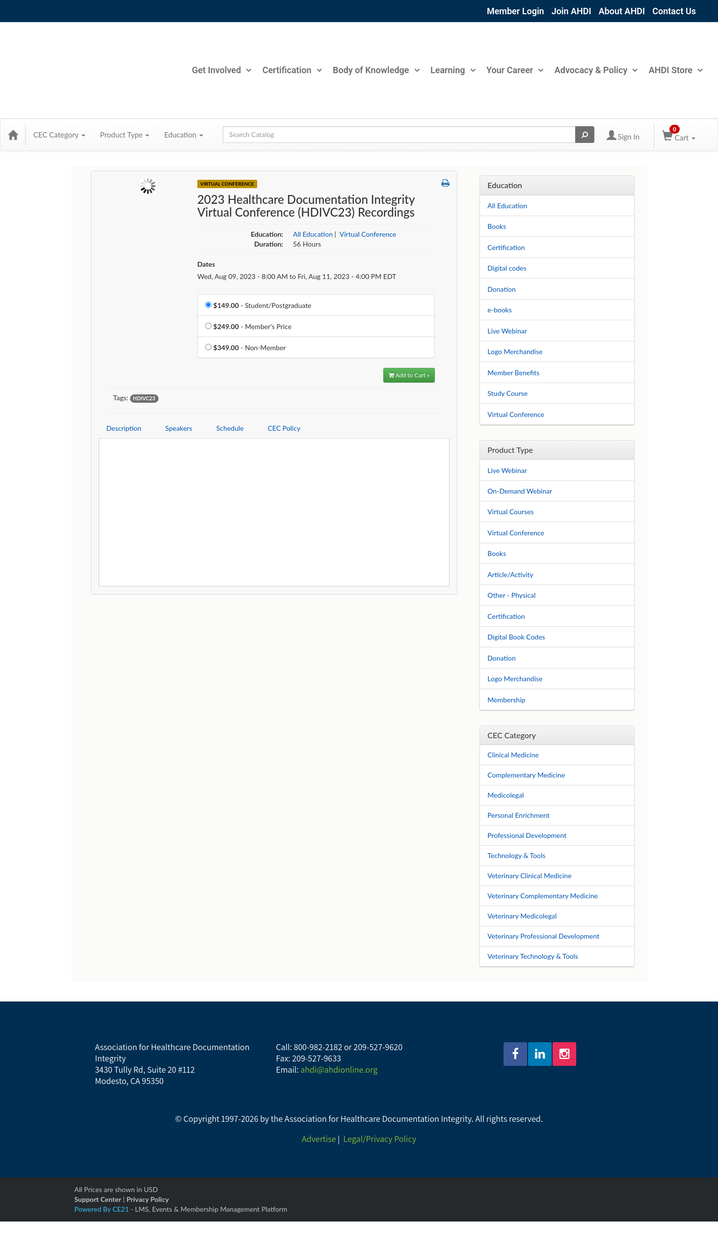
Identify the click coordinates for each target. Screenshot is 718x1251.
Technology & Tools (516, 855)
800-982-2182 (317, 1047)
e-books (499, 310)
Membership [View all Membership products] (506, 699)
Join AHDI (571, 11)
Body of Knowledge (376, 70)
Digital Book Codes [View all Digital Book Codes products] (516, 637)
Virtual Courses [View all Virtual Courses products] (510, 511)
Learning (452, 70)
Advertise (319, 1138)
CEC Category (59, 134)
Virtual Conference (515, 414)
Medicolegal (505, 795)
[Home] (12, 134)
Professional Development (526, 835)
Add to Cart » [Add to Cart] (409, 375)
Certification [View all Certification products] (506, 616)
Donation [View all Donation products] (501, 658)
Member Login (515, 11)
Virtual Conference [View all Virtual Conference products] (515, 532)
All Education (507, 205)
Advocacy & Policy (596, 70)
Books (496, 226)
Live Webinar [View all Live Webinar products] (507, 470)
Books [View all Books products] (496, 553)
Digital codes (506, 268)
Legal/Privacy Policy (380, 1138)
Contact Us (674, 11)
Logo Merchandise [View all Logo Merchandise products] (514, 678)
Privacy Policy (148, 1199)
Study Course (507, 393)
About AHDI (622, 11)
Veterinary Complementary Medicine (542, 895)
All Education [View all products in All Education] (313, 234)
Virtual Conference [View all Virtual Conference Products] (227, 184)
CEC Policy (283, 428)
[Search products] (584, 134)
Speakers (178, 428)
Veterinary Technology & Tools (532, 956)
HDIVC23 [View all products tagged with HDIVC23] (144, 398)
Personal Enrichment (518, 815)
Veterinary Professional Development (543, 936)
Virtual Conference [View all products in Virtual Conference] (368, 234)
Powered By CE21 (103, 1209)
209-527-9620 (377, 1047)
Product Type (125, 134)
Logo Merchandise (514, 351)
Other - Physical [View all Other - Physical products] (511, 595)
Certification (292, 70)
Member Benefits (513, 372)
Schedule (230, 428)
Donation (501, 289)
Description (123, 428)
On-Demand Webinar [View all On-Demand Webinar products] (519, 491)
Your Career (514, 70)
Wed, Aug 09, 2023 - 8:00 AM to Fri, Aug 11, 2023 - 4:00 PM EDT (296, 276)
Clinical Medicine (512, 755)
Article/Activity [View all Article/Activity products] (510, 574)
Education (183, 134)
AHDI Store (675, 70)
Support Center (98, 1199)
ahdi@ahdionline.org (338, 1069)
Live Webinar (507, 331)
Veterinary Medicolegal (522, 916)
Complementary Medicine (526, 775)
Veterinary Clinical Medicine (529, 875)
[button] (445, 183)
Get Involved (221, 70)
